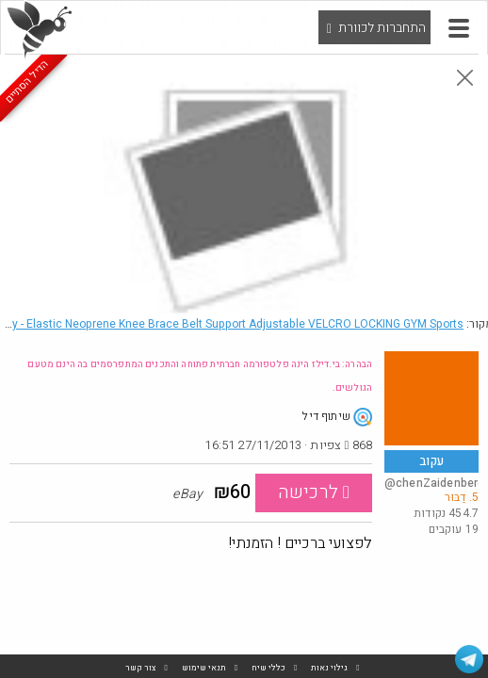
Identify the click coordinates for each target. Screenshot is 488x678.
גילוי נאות (329, 668)
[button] (458, 28)
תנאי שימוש (204, 668)
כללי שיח (268, 668)
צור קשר (140, 668)
